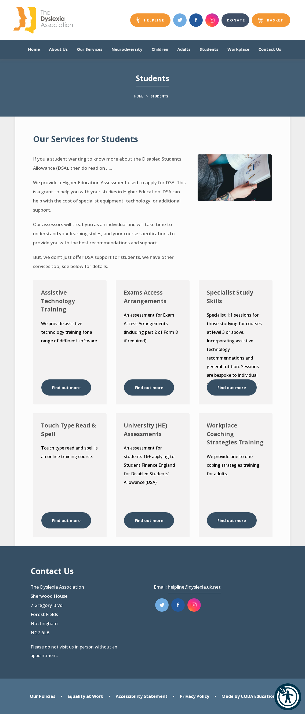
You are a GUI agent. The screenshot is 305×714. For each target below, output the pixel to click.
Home (34, 49)
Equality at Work (85, 696)
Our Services (89, 49)
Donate (236, 20)
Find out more (66, 387)
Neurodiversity (126, 49)
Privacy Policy (194, 696)
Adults (183, 49)
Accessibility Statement (142, 696)
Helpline (153, 21)
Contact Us (269, 49)
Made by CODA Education (248, 696)
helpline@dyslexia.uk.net (194, 587)
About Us (58, 49)
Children (159, 49)
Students (208, 49)
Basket (270, 22)
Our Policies (42, 696)
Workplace (238, 49)
